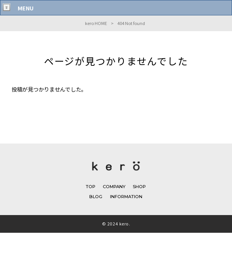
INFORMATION (126, 196)
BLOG (95, 196)
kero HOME (96, 23)
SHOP (139, 186)
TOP (90, 186)
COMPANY (114, 186)
